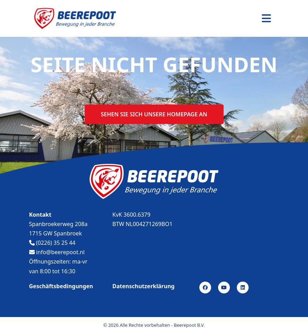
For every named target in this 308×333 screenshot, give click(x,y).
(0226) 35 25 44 (52, 243)
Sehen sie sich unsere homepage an (154, 114)
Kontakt (40, 214)
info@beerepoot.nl (57, 252)
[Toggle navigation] (266, 18)
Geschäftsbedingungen (61, 286)
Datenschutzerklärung (144, 286)
